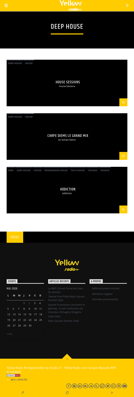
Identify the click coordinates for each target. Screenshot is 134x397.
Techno (92, 170)
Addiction (68, 189)
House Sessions (68, 82)
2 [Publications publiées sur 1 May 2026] (29, 303)
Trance (104, 170)
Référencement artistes (106, 288)
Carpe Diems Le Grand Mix (67, 136)
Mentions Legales (102, 293)
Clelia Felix (54, 316)
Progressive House (56, 170)
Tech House (78, 170)
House (29, 63)
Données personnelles (105, 299)
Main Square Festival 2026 (63, 320)
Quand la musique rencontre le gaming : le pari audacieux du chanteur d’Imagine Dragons (66, 308)
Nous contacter (19, 380)
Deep (11, 170)
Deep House (15, 63)
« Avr (9, 334)
